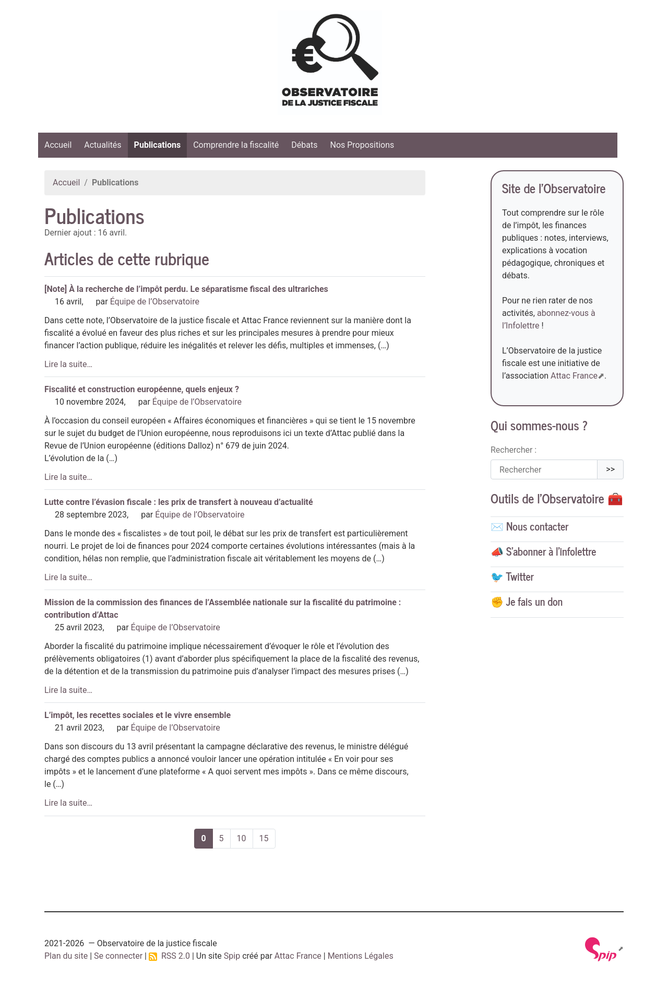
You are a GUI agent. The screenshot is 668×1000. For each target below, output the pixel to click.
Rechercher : (513, 450)
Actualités (102, 145)
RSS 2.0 (169, 956)
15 (264, 838)
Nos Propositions (362, 145)
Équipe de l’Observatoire (154, 302)
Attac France (574, 376)
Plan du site (66, 956)
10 (241, 838)
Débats (304, 145)
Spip (232, 956)
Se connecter (118, 956)
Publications (157, 145)
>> (610, 469)
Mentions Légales (360, 956)
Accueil (57, 145)
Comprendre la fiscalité (236, 145)
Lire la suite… (68, 364)
